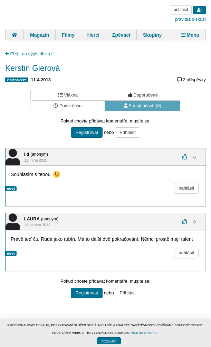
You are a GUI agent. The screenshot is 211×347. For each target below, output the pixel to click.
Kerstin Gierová (32, 68)
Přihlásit (127, 132)
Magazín (39, 35)
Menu (190, 35)
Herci (93, 35)
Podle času (67, 105)
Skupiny (152, 35)
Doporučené (143, 95)
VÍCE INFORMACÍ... (145, 333)
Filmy (68, 35)
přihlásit (181, 9)
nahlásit (186, 188)
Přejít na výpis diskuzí (29, 53)
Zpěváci (121, 35)
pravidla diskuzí (190, 19)
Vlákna (68, 95)
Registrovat (86, 132)
